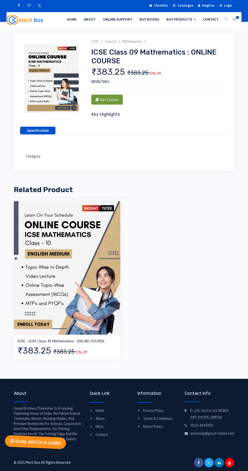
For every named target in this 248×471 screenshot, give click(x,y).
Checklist (158, 5)
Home (72, 19)
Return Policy (153, 426)
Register (206, 5)
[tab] (37, 130)
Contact (211, 19)
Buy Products (179, 19)
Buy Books (149, 19)
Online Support (117, 19)
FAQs (99, 426)
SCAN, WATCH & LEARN (35, 442)
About (90, 19)
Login (226, 5)
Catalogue (183, 5)
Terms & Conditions (157, 418)
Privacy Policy (153, 410)
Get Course (107, 99)
